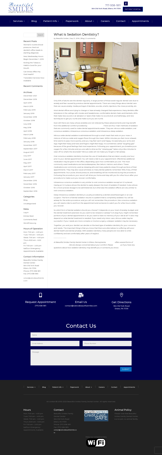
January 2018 (28, 142)
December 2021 (30, 96)
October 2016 (29, 188)
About (88, 21)
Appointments (140, 21)
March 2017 (28, 170)
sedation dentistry (95, 126)
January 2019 (28, 113)
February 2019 (29, 110)
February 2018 (29, 138)
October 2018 (29, 120)
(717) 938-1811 (40, 306)
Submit (126, 369)
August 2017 (28, 152)
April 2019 (27, 103)
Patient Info (50, 21)
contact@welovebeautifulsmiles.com (81, 306)
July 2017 (27, 156)
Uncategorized (29, 204)
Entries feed (28, 216)
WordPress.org (29, 223)
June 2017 (27, 159)
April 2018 (27, 131)
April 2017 (27, 166)
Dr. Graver (110, 242)
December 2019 (30, 99)
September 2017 (30, 149)
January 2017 (28, 177)
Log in (25, 212)
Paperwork (72, 21)
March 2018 (28, 135)
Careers (105, 21)
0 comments (90, 38)
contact (116, 245)
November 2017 (30, 145)
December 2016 (30, 180)
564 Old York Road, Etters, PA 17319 (106, 8)
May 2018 (27, 127)
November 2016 (30, 184)
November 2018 (30, 117)
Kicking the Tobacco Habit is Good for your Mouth (32, 65)
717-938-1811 (113, 5)
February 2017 (29, 173)
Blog (34, 21)
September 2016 (30, 191)
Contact (120, 21)
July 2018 (27, 124)
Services (18, 21)
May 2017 (27, 163)
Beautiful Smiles (62, 38)
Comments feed (30, 220)
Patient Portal (133, 9)
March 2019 (28, 106)
